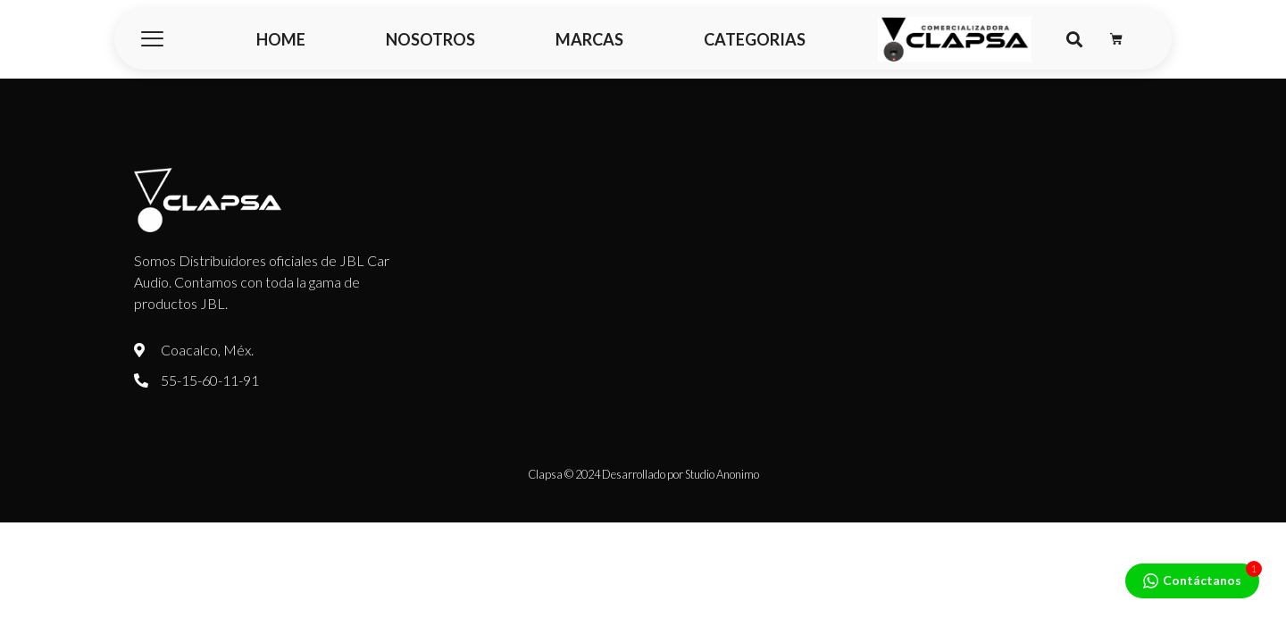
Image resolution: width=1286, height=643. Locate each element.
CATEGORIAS (755, 39)
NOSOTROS (430, 39)
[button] (1074, 39)
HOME (280, 39)
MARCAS (589, 39)
